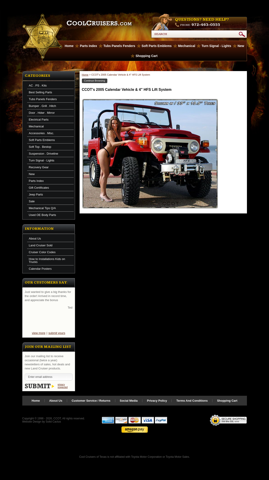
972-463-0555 (205, 24)
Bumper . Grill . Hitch (42, 106)
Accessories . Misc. (41, 133)
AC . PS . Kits (38, 85)
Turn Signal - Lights (216, 46)
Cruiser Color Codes (42, 252)
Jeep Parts (36, 194)
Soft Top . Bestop (40, 146)
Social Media (129, 400)
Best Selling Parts (40, 92)
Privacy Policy (157, 400)
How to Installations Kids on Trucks (47, 260)
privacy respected (63, 385)
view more (38, 333)
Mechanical (186, 46)
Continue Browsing (94, 80)
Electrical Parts (39, 119)
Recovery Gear (39, 167)
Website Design (31, 421)
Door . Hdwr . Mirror (42, 112)
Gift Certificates (39, 187)
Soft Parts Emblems (157, 46)
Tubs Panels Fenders (119, 46)
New (241, 46)
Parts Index (88, 46)
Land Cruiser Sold (41, 245)
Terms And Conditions (192, 400)
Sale (32, 201)
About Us (35, 238)
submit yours (56, 333)
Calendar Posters (40, 268)
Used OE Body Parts (42, 215)
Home (85, 74)
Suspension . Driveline (43, 153)
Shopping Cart (146, 56)
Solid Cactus (53, 421)
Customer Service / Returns (91, 400)
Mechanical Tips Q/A (42, 208)
